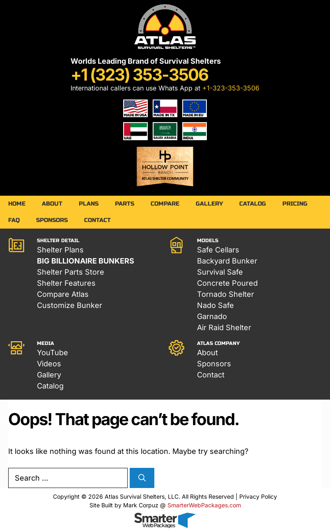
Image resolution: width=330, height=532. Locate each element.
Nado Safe (215, 305)
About (52, 203)
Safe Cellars (218, 249)
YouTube (52, 352)
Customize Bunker (69, 305)
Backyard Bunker (227, 261)
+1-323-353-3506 (230, 88)
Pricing (294, 203)
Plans (89, 203)
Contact (97, 220)
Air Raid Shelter (224, 327)
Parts (124, 203)
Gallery (209, 203)
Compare (165, 203)
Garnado (212, 316)
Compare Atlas (63, 294)
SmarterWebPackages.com (204, 505)
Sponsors (52, 220)
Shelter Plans (60, 249)
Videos (49, 363)
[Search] (142, 478)
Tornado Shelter (225, 294)
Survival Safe (220, 272)
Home (16, 203)
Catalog (252, 203)
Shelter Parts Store (70, 272)
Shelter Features (66, 283)
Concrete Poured (227, 283)
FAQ (14, 220)
